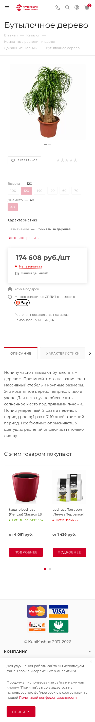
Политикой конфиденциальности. (48, 697)
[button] (45, 569)
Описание (20, 353)
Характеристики (63, 353)
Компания (16, 651)
